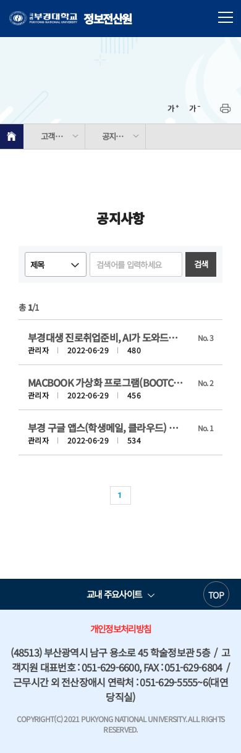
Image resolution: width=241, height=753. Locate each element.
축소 (194, 108)
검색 (201, 264)
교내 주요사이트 (114, 593)
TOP (216, 595)
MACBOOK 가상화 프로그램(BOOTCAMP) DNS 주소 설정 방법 (106, 382)
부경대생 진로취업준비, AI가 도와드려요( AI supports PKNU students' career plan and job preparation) (106, 337)
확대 (173, 108)
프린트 (225, 108)
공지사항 (116, 136)
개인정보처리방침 (120, 628)
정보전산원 (70, 18)
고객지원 (55, 136)
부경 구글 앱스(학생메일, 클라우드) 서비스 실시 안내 (106, 427)
